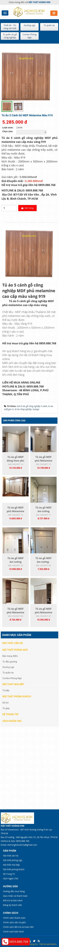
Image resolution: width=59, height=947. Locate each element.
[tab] (3, 222)
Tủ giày (6, 708)
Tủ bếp (5, 690)
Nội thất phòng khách (16, 696)
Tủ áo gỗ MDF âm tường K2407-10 (15, 561)
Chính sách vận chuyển (14, 922)
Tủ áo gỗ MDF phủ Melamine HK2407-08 (15, 612)
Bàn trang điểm (10, 656)
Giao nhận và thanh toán (15, 895)
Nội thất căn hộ (12, 643)
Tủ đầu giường (9, 661)
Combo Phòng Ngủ (29, 36)
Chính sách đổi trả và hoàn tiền (18, 927)
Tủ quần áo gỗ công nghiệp (10, 36)
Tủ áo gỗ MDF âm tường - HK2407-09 (43, 561)
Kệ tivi (5, 702)
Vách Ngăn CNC (12, 721)
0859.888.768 (18, 942)
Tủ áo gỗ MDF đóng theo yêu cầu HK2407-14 (15, 460)
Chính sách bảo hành (13, 931)
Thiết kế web (44, 944)
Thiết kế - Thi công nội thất (9, 27)
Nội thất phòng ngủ (15, 649)
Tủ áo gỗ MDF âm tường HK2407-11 (43, 511)
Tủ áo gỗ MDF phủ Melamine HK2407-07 (43, 612)
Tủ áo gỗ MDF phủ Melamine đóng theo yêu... (43, 460)
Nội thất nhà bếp (13, 684)
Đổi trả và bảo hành (13, 900)
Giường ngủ (29, 25)
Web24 (53, 944)
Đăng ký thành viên (12, 905)
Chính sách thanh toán (14, 917)
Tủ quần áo (49, 25)
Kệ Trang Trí (10, 714)
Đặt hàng (27, 208)
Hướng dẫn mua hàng (14, 891)
